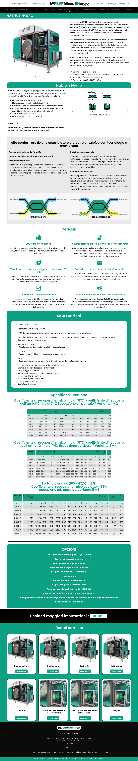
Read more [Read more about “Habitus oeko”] (53, 671)
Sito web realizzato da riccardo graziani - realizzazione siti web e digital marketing (69, 759)
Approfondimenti (127, 9)
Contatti (69, 11)
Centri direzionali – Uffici (61, 9)
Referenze (115, 9)
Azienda (13, 9)
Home (6, 9)
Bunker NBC (104, 9)
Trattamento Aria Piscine (39, 9)
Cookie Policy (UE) (65, 752)
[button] (10, 49)
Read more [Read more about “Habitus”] (21, 718)
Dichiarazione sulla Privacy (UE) (88, 752)
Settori (76, 9)
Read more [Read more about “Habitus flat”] (84, 671)
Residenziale (23, 9)
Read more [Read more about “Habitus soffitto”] (21, 671)
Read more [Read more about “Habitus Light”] (116, 671)
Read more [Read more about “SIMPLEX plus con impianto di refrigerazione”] (84, 718)
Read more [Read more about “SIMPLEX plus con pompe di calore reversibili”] (53, 718)
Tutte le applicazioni (89, 9)
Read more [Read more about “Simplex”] (116, 718)
